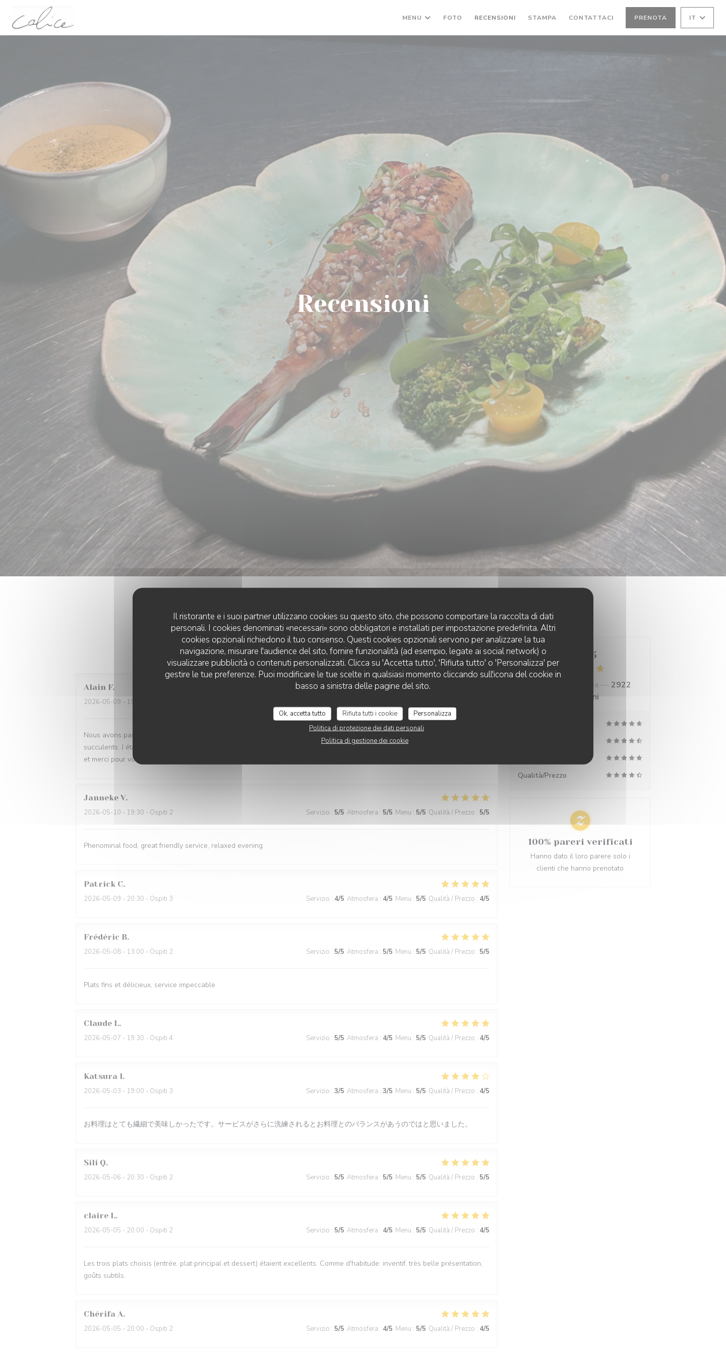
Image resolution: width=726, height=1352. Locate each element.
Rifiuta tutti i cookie (369, 713)
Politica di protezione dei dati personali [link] (366, 728)
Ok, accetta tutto (302, 713)
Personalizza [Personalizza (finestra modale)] (432, 713)
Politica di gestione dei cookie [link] (364, 740)
